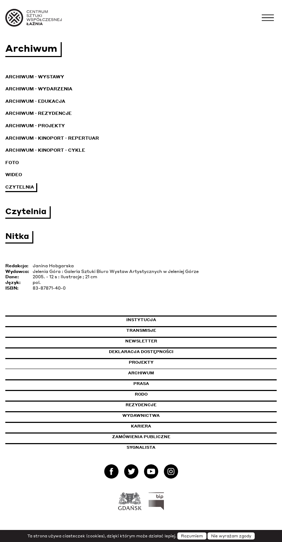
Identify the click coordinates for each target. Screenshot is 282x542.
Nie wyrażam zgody (231, 535)
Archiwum (141, 372)
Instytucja (141, 319)
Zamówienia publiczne (157, 436)
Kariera (141, 426)
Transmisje (171, 330)
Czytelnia (19, 187)
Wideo (13, 174)
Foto (12, 162)
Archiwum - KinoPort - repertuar (52, 138)
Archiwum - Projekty (35, 125)
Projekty (141, 362)
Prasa (141, 383)
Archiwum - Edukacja (35, 101)
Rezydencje (141, 404)
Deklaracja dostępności (141, 351)
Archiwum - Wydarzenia (38, 88)
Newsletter (141, 341)
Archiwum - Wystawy (34, 76)
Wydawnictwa (141, 415)
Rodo (141, 394)
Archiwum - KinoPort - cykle (45, 150)
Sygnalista (141, 447)
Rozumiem (192, 535)
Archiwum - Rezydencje (38, 113)
